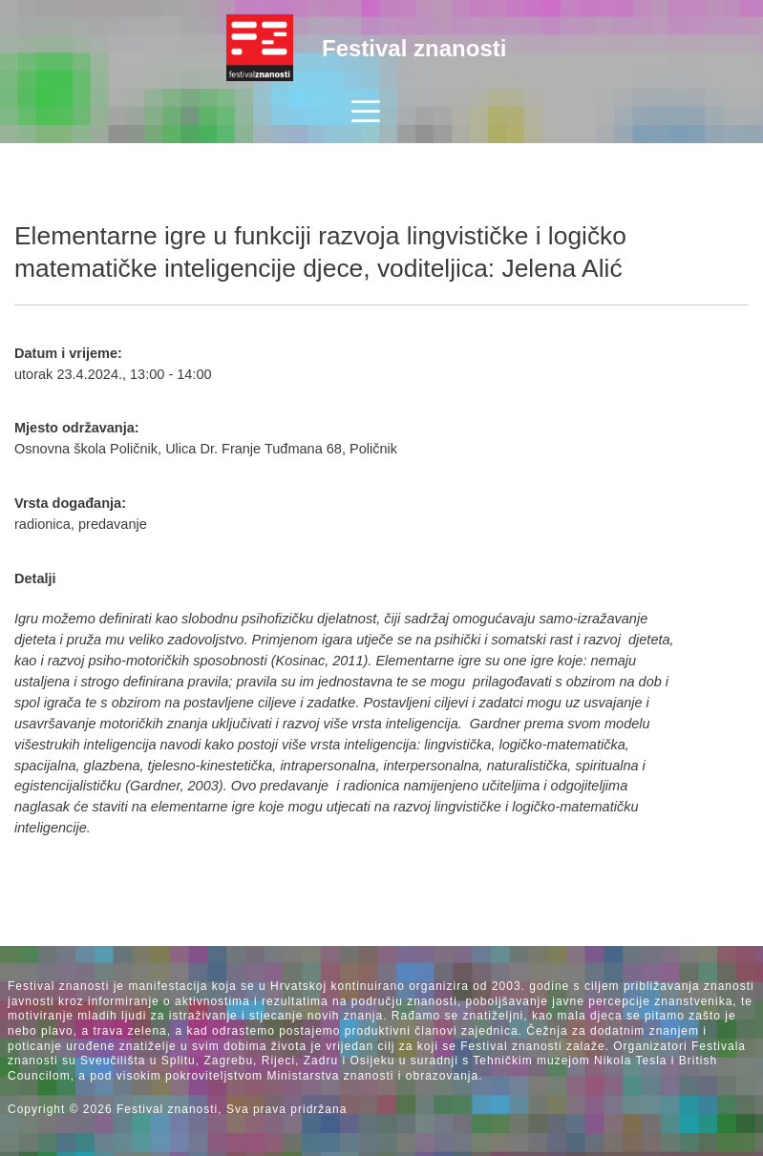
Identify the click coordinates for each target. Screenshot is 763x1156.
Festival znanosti (414, 48)
